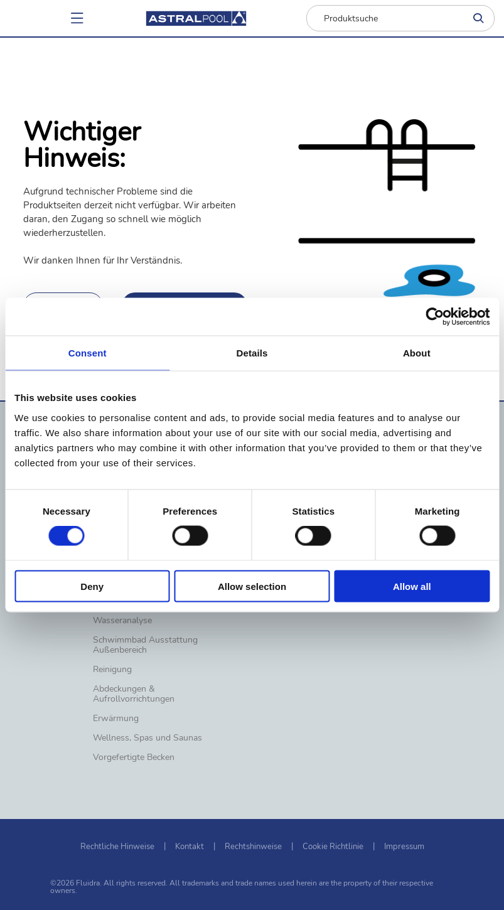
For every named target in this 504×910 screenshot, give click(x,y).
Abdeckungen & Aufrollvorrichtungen (133, 694)
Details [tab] (252, 353)
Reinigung (112, 670)
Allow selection (252, 586)
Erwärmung (116, 719)
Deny (92, 586)
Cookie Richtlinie (333, 846)
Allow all (412, 586)
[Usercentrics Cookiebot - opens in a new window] (435, 317)
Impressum (404, 846)
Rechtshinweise (253, 846)
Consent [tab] (87, 353)
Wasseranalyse (122, 621)
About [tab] (417, 353)
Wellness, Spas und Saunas (147, 738)
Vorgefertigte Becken (133, 757)
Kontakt (189, 846)
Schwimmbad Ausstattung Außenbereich (145, 645)
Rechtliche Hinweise (117, 846)
